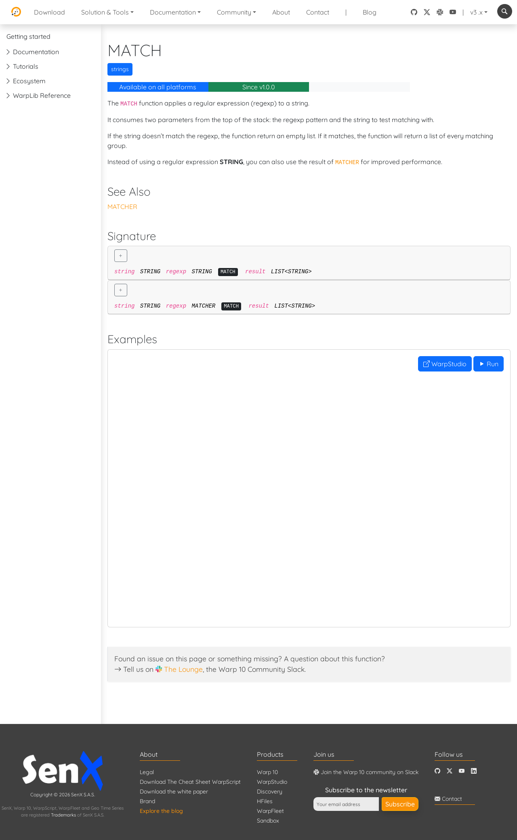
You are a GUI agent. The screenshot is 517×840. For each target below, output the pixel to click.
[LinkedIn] (474, 771)
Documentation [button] (173, 12)
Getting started (28, 36)
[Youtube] (461, 771)
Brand (147, 801)
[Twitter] (449, 771)
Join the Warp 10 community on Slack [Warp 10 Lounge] (365, 772)
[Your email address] (346, 804)
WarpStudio (445, 364)
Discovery (269, 791)
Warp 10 (267, 772)
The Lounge (183, 669)
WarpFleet (270, 811)
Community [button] (234, 12)
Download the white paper (174, 791)
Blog (369, 12)
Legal (147, 772)
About (281, 12)
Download (49, 12)
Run (488, 364)
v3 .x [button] (476, 12)
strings (120, 69)
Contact (317, 12)
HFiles (265, 801)
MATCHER (122, 207)
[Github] (437, 771)
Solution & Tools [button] (105, 12)
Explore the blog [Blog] (161, 811)
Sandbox (268, 820)
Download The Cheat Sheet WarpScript (190, 781)
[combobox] (504, 11)
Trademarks (63, 815)
